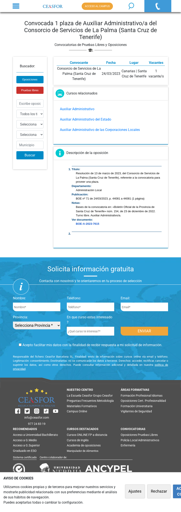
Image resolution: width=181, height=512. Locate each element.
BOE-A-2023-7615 (87, 223)
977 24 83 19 (36, 424)
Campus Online (77, 411)
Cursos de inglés (78, 440)
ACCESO (97, 6)
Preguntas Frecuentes (81, 400)
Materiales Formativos (82, 406)
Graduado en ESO (25, 450)
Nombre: (19, 298)
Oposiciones (29, 79)
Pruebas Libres (148, 435)
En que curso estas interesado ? (89, 319)
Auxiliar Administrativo (77, 109)
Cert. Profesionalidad (152, 400)
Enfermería (128, 445)
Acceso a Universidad (27, 435)
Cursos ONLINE (77, 435)
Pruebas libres (30, 90)
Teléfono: (74, 298)
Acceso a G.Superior (26, 445)
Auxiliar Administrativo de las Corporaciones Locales (100, 130)
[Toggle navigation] (16, 6)
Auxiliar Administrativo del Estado (85, 119)
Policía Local (129, 440)
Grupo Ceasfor (103, 395)
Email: (125, 298)
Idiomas (157, 395)
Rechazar (159, 491)
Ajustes (134, 491)
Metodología (105, 400)
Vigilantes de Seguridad (136, 411)
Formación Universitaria (137, 406)
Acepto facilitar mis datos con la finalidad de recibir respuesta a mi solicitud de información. (90, 345)
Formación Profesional (136, 395)
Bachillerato (50, 435)
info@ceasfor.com (36, 417)
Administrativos (148, 440)
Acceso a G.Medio (25, 440)
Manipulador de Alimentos (82, 450)
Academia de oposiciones (84, 445)
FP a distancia (97, 435)
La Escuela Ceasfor (79, 395)
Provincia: (20, 317)
